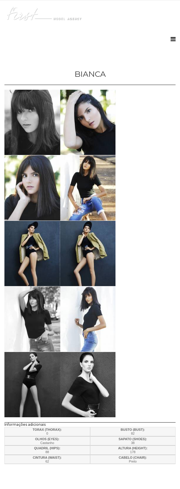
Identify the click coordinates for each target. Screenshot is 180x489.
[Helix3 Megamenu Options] (173, 39)
